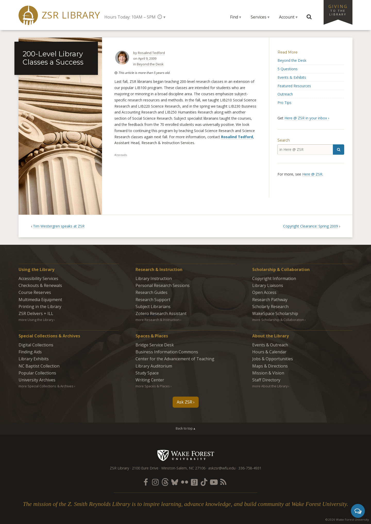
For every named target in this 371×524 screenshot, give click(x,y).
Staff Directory (266, 380)
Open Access (264, 292)
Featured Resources (294, 85)
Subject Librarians (153, 306)
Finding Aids (30, 352)
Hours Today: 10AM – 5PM (130, 17)
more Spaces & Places (153, 386)
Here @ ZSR (312, 174)
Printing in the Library (40, 306)
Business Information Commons (167, 352)
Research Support (153, 299)
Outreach (285, 94)
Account (286, 17)
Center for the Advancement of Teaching (175, 359)
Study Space (147, 373)
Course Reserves (35, 292)
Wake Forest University (185, 455)
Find (234, 17)
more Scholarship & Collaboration (278, 319)
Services (258, 17)
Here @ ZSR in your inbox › (306, 118)
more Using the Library (36, 319)
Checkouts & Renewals (40, 285)
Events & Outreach (270, 345)
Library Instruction (154, 278)
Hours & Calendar (269, 352)
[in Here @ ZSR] (305, 149)
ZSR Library (71, 15)
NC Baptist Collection (39, 366)
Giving (338, 10)
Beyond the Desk (150, 64)
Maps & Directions (270, 366)
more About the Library (270, 386)
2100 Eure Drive (145, 468)
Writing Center (150, 380)
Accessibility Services (38, 278)
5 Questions (287, 68)
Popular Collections (37, 373)
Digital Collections (36, 345)
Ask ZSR (184, 402)
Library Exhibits (34, 359)
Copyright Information (274, 278)
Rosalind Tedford (151, 52)
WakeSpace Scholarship (275, 313)
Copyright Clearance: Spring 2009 (310, 226)
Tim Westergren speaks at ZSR (59, 226)
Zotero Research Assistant (161, 313)
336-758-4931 (250, 468)
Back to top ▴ (185, 428)
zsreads (121, 155)
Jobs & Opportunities (272, 359)
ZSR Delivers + (36, 313)
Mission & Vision (268, 373)
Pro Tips (284, 102)
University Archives (37, 380)
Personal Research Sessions (163, 285)
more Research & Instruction (158, 319)
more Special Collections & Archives (46, 386)
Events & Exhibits (291, 77)
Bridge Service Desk (155, 345)
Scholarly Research (270, 306)
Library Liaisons (267, 285)
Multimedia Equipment (40, 299)
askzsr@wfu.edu (221, 468)
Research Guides (151, 292)
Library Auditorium (154, 366)
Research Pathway (270, 299)
